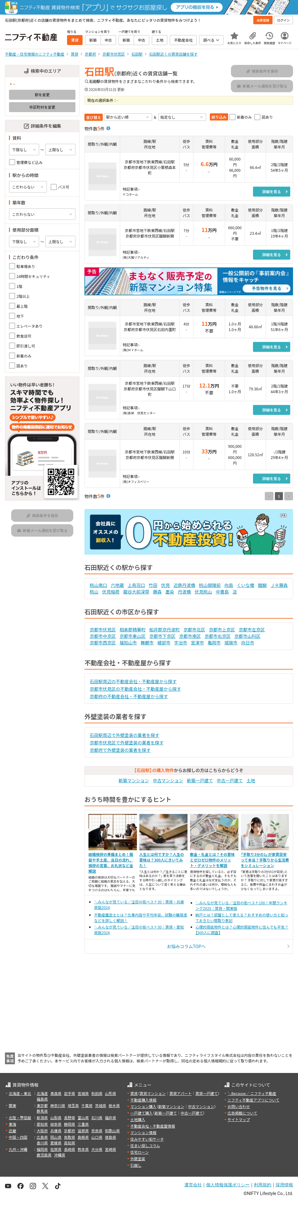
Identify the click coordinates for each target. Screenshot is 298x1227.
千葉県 (87, 1105)
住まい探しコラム (145, 1145)
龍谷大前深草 (136, 592)
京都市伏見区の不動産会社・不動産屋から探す (135, 689)
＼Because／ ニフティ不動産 (252, 1093)
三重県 (83, 1124)
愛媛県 (55, 1142)
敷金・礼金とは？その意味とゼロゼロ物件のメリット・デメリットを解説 (212, 860)
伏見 (165, 585)
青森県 (55, 1093)
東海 (12, 1124)
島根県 (83, 1137)
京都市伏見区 (103, 629)
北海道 (42, 1093)
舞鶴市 (147, 642)
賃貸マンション (153, 1093)
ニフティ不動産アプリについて (253, 1099)
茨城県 (100, 1105)
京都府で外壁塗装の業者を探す (120, 750)
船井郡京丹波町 (164, 629)
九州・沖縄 (18, 1149)
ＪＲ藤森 (279, 585)
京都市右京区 (218, 636)
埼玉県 (73, 1105)
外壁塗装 (137, 1158)
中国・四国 (18, 1137)
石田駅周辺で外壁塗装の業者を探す (124, 735)
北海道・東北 (20, 1093)
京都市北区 (194, 629)
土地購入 (137, 1119)
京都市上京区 (222, 629)
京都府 (69, 1130)
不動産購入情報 (143, 1099)
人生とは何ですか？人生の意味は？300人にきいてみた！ (161, 860)
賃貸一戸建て (206, 1093)
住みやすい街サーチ (147, 1139)
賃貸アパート (180, 1093)
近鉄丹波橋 (184, 585)
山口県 (96, 1137)
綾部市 (163, 642)
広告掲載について (242, 1113)
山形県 (110, 1093)
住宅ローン (139, 1152)
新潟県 (42, 1117)
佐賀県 (55, 1149)
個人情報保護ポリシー (228, 1184)
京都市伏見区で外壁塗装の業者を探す (127, 742)
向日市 (247, 642)
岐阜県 (55, 1124)
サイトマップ (239, 1119)
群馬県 (42, 1111)
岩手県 (69, 1093)
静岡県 (69, 1124)
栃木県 (114, 1105)
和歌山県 (112, 1130)
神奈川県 (57, 1105)
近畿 (12, 1130)
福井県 (110, 1117)
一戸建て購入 (141, 1113)
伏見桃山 (203, 592)
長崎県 (69, 1149)
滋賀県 (83, 1130)
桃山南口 (98, 585)
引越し (136, 1165)
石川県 (96, 1117)
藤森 (157, 592)
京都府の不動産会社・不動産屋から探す (129, 696)
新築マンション (134, 780)
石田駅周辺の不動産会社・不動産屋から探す (133, 681)
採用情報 (284, 1184)
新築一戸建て (200, 780)
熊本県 (83, 1149)
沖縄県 (59, 1154)
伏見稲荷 (111, 592)
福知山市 (128, 642)
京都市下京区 (162, 636)
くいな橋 (245, 585)
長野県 (69, 1117)
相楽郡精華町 (133, 629)
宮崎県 (110, 1149)
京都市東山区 (133, 636)
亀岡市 (214, 642)
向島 (228, 585)
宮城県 (83, 1093)
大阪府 (42, 1130)
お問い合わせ (239, 1106)
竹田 (153, 585)
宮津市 (197, 642)
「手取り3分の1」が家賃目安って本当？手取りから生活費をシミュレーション (265, 860)
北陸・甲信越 (20, 1117)
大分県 (96, 1149)
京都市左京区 (252, 629)
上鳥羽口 (136, 585)
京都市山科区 (247, 636)
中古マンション (168, 780)
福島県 (42, 1099)
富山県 (83, 1117)
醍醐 (262, 585)
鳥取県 (69, 1137)
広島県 (42, 1137)
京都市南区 (190, 636)
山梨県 (55, 1117)
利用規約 (262, 1184)
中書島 (222, 592)
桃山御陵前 (210, 585)
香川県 (42, 1142)
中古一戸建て (230, 780)
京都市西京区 (103, 642)
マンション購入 (143, 1106)
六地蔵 (117, 585)
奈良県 (96, 1130)
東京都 (42, 1105)
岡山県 (55, 1137)
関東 (12, 1105)
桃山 (94, 592)
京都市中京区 (103, 636)
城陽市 (230, 642)
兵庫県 (55, 1130)
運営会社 (193, 1184)
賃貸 (134, 1093)
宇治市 (180, 642)
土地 (250, 780)
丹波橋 (184, 592)
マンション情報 (143, 1132)
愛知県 (42, 1124)
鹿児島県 (44, 1154)
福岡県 (42, 1149)
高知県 (69, 1142)
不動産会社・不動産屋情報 (152, 1126)
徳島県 (110, 1137)
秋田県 (96, 1093)
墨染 (169, 592)
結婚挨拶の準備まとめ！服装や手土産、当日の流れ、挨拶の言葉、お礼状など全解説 (110, 863)
